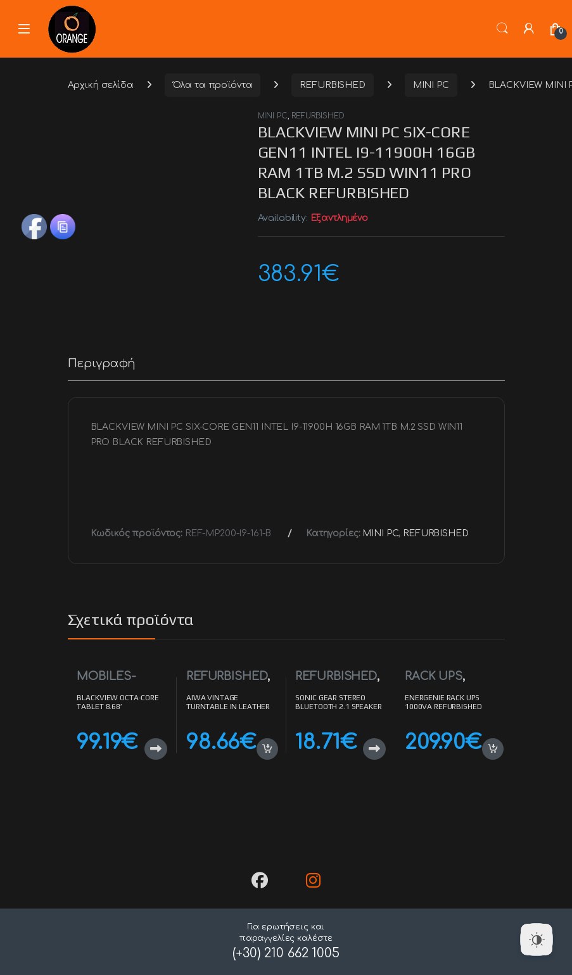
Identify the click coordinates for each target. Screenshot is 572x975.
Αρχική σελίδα (101, 85)
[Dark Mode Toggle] (536, 939)
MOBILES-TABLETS (106, 682)
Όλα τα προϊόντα (213, 85)
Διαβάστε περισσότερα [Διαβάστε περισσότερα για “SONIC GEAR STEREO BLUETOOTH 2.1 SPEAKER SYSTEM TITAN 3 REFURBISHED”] (374, 749)
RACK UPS (433, 676)
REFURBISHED (332, 85)
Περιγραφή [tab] (102, 364)
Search (502, 28)
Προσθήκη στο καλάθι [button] (267, 749)
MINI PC (431, 85)
